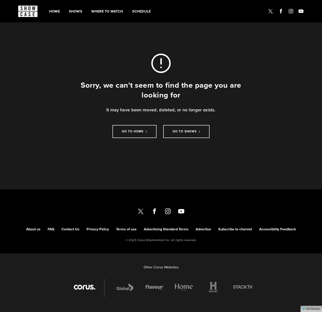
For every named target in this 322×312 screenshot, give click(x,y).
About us (33, 229)
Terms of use (126, 229)
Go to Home (133, 131)
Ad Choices (311, 308)
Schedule (141, 11)
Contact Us (70, 229)
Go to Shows (185, 131)
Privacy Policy (98, 229)
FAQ (51, 229)
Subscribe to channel (235, 229)
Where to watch (107, 11)
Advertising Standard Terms (166, 229)
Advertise (203, 229)
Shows (75, 11)
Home (54, 11)
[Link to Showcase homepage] (28, 11)
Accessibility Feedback (277, 229)
